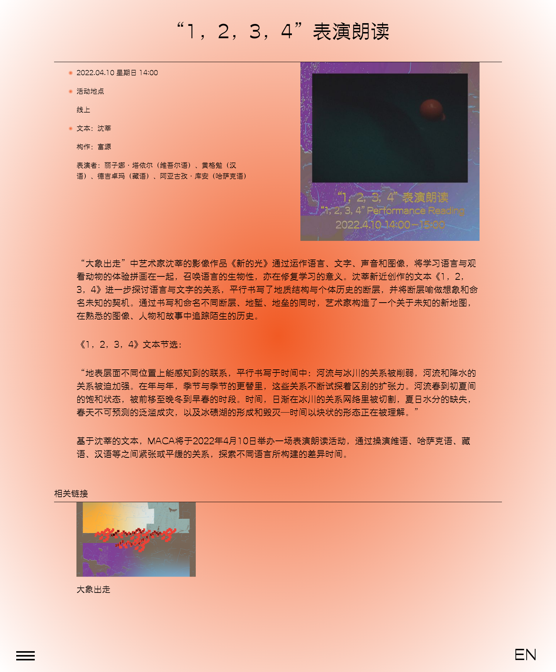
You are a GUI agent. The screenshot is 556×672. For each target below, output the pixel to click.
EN (525, 655)
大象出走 (93, 589)
